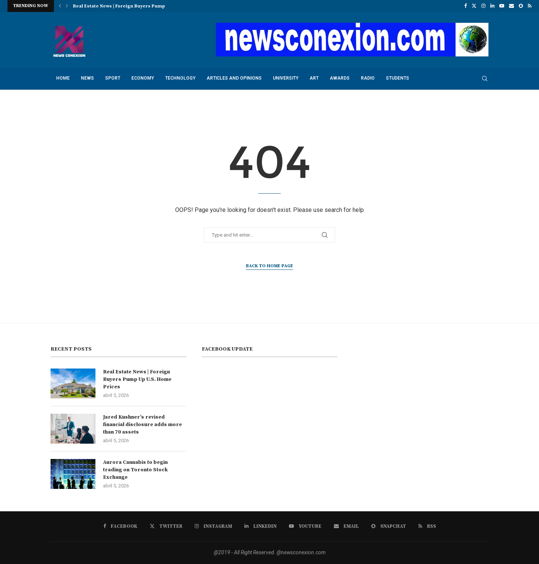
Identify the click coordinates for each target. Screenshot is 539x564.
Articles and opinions (234, 78)
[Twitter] (474, 6)
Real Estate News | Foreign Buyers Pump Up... (124, 6)
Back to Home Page (269, 266)
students (397, 78)
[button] (60, 6)
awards (340, 78)
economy (142, 78)
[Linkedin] (492, 6)
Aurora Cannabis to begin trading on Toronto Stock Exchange (135, 469)
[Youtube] (501, 6)
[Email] (511, 6)
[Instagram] (483, 6)
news (87, 78)
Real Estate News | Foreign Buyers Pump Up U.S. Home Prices (137, 379)
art (314, 78)
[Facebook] (465, 6)
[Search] (484, 78)
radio (368, 78)
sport (112, 78)
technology (180, 78)
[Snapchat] (521, 6)
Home (63, 78)
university (285, 78)
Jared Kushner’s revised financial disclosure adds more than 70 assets (142, 424)
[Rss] (530, 6)
